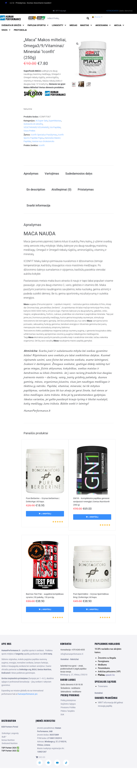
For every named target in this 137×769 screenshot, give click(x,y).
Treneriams (103, 687)
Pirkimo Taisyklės (68, 712)
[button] (13, 25)
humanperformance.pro (27, 695)
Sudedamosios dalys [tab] (78, 173)
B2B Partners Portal (9, 728)
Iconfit (42, 145)
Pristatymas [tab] (86, 190)
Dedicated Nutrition (10, 744)
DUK (62, 715)
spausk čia (110, 675)
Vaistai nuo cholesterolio (43, 141)
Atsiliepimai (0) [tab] (61, 190)
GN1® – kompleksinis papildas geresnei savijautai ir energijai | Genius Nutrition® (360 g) (91, 502)
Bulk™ (4, 738)
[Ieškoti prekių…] (66, 18)
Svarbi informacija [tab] (38, 206)
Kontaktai (99, 694)
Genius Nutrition (8, 741)
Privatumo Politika (68, 708)
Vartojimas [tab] (52, 173)
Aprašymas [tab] (31, 173)
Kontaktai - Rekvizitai (70, 660)
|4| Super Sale (42, 120)
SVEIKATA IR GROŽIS (33, 124)
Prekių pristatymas (68, 701)
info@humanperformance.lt (72, 655)
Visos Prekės (29, 131)
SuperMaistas (55, 120)
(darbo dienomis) (126, 11)
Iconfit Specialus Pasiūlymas (44, 135)
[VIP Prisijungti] (59, 10)
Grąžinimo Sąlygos (68, 705)
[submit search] (88, 18)
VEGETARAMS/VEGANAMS (36, 127)
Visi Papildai (55, 127)
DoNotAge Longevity (10, 734)
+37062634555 (112, 11)
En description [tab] (36, 190)
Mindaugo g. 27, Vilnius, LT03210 (73, 675)
